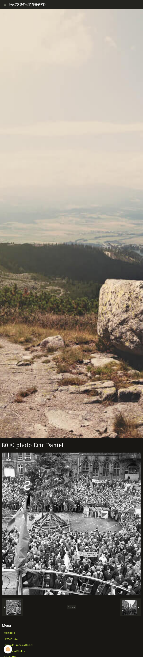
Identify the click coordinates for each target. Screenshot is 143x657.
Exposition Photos (14, 651)
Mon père (9, 632)
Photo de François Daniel (18, 645)
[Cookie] (8, 649)
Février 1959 (11, 638)
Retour (71, 607)
